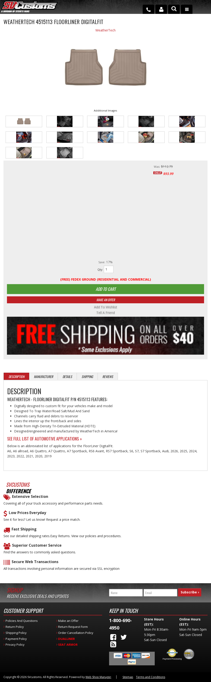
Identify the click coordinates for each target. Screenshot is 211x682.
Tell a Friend (105, 313)
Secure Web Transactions (35, 562)
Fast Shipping (24, 529)
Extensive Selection (30, 497)
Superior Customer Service (37, 546)
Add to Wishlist (105, 307)
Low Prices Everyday (27, 513)
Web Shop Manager (98, 677)
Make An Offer (105, 300)
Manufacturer (43, 377)
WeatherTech (105, 30)
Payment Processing (172, 659)
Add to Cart (106, 289)
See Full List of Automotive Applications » (44, 439)
